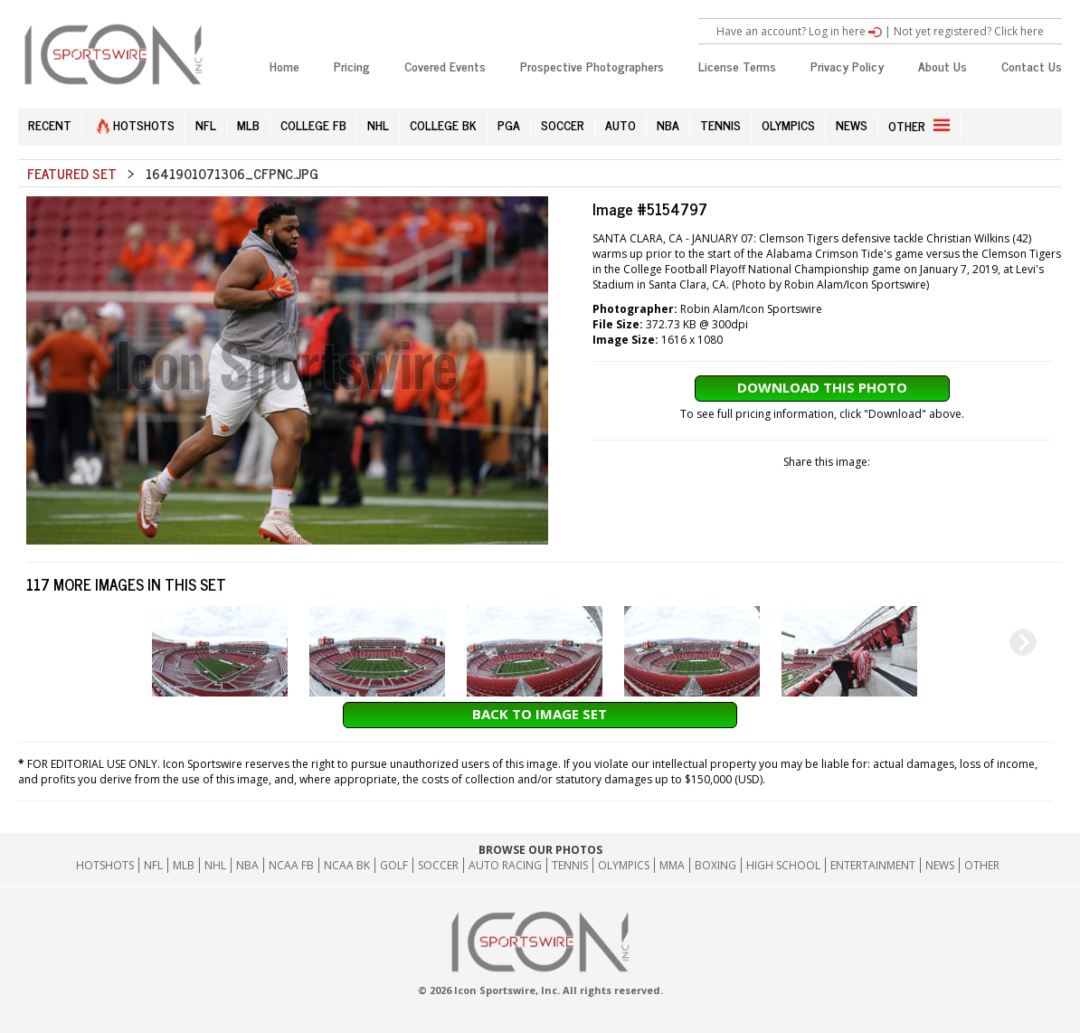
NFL (205, 124)
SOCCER (562, 124)
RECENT (49, 124)
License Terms (737, 65)
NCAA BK (347, 865)
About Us (942, 65)
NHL (378, 124)
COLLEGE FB (313, 124)
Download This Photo (822, 387)
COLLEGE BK (443, 124)
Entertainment (872, 865)
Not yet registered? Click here (969, 31)
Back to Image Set (539, 714)
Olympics (623, 865)
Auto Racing (505, 865)
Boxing (715, 865)
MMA (672, 865)
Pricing (352, 65)
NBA (668, 124)
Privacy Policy (847, 65)
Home (284, 65)
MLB (248, 124)
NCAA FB (291, 865)
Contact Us (1031, 65)
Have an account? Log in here (799, 31)
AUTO (620, 124)
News (939, 865)
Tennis (570, 865)
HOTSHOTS (136, 124)
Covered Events (445, 65)
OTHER (919, 125)
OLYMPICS (788, 124)
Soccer (438, 865)
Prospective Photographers (592, 65)
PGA (508, 124)
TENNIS (720, 124)
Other (981, 865)
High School (783, 865)
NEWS (851, 124)
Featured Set (72, 173)
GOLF (394, 865)
